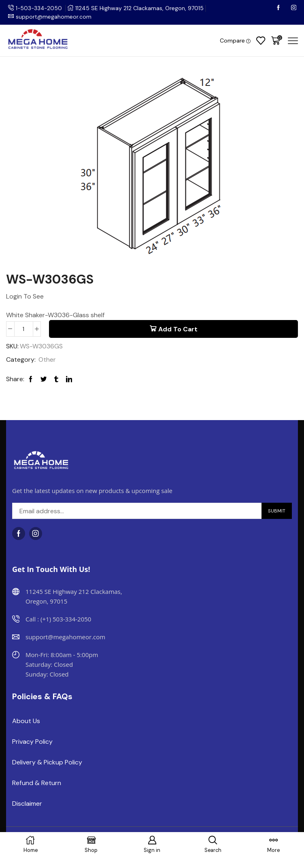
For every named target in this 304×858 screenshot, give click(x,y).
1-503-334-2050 (40, 8)
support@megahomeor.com (54, 16)
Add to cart (178, 329)
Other (47, 360)
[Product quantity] (24, 329)
